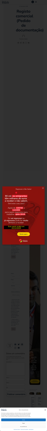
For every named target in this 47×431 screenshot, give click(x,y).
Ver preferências (23, 426)
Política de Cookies (17, 429)
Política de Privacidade (24, 429)
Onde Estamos (31, 429)
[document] (23, 215)
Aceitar (23, 419)
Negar (23, 423)
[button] (45, 410)
